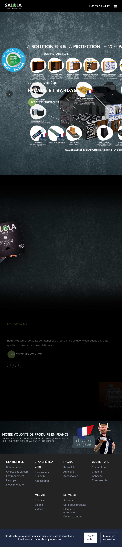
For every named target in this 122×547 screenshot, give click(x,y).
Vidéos (39, 509)
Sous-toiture (99, 467)
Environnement (15, 476)
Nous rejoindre (15, 484)
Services (68, 500)
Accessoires (42, 480)
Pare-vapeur (42, 472)
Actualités (41, 500)
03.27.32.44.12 (99, 6)
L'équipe (11, 480)
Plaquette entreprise (69, 510)
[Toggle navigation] (115, 6)
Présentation (13, 467)
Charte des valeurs (17, 471)
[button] (112, 93)
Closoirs (97, 471)
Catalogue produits (74, 504)
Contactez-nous (72, 516)
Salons (39, 504)
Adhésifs (40, 476)
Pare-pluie (69, 467)
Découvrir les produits (43, 102)
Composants (99, 480)
